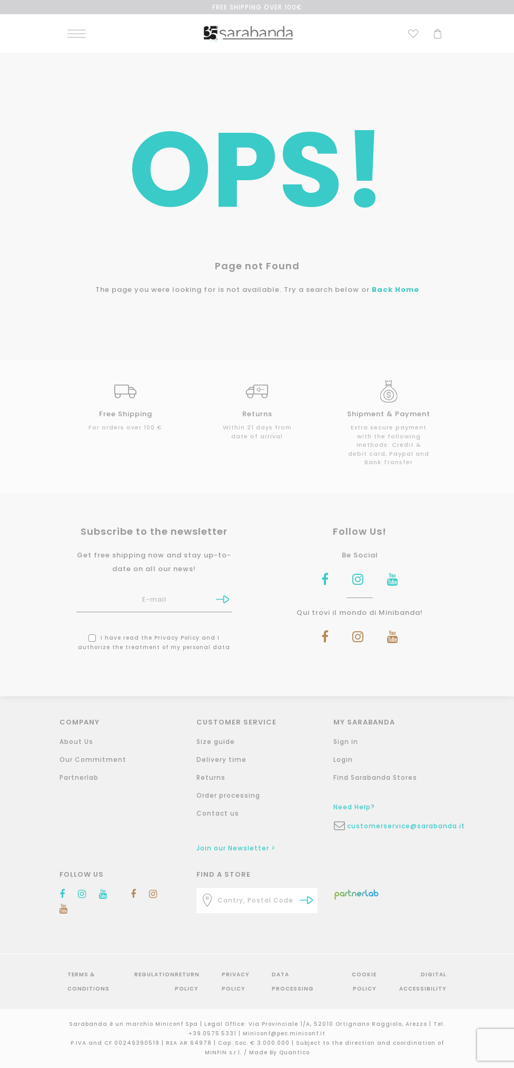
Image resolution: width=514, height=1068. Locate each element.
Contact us (217, 813)
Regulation (154, 974)
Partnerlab (79, 777)
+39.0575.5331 (214, 1033)
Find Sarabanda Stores (375, 777)
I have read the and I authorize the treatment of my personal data (154, 642)
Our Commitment (93, 759)
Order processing (228, 795)
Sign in (345, 741)
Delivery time (221, 759)
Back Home (395, 290)
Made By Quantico (279, 1052)
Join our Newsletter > (235, 848)
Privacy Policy (177, 638)
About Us (76, 741)
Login (343, 759)
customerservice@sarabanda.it (400, 825)
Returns (210, 777)
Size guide (215, 741)
